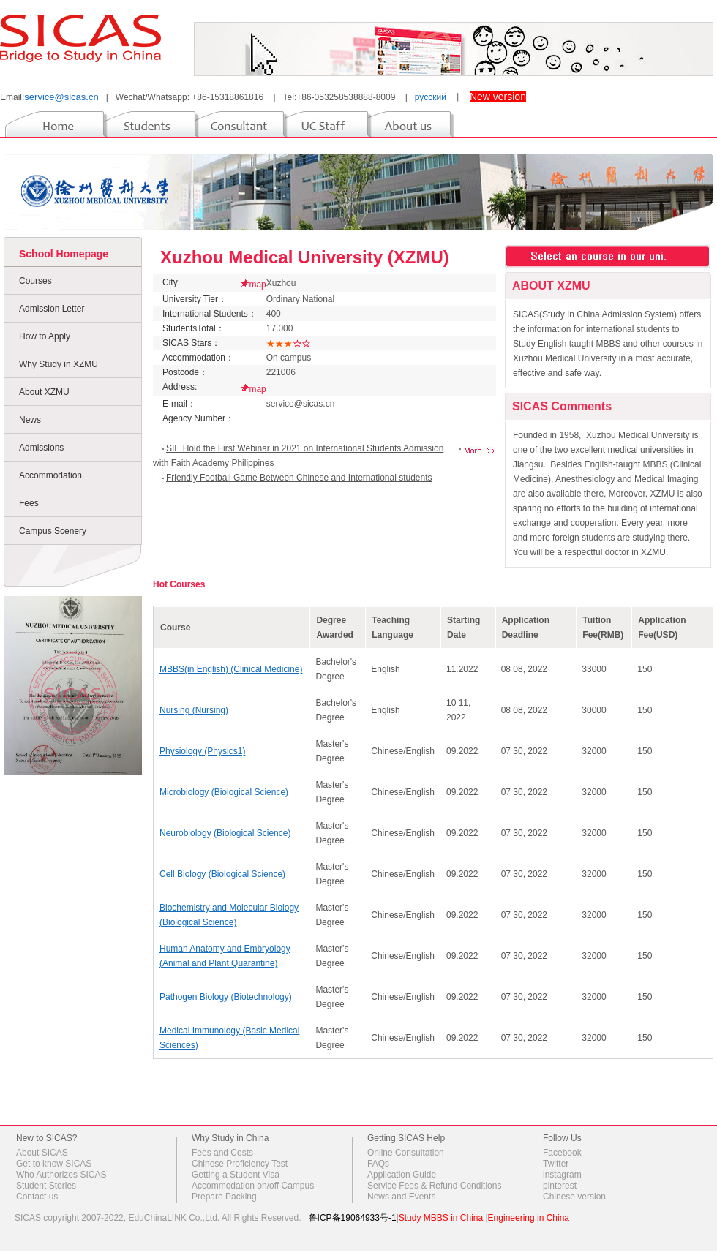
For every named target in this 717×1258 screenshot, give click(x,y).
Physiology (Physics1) (202, 751)
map (257, 284)
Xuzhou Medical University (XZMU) (304, 257)
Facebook (562, 1153)
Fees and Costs (222, 1153)
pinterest (560, 1185)
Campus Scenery (52, 531)
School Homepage (63, 254)
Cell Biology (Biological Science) (222, 874)
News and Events (401, 1196)
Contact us (37, 1196)
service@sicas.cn (61, 96)
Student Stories (46, 1185)
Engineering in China (528, 1218)
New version (498, 96)
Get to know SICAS (53, 1164)
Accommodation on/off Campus (253, 1185)
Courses (35, 281)
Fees (29, 503)
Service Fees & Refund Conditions (434, 1185)
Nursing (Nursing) (193, 710)
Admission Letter (51, 309)
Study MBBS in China (441, 1218)
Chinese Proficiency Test (240, 1164)
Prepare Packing (224, 1196)
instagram (562, 1175)
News (30, 420)
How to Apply (44, 336)
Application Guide (401, 1175)
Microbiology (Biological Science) (223, 792)
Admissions (41, 447)
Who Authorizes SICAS (61, 1175)
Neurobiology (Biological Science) (224, 833)
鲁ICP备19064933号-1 (353, 1218)
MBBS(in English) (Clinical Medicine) (230, 669)
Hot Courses (179, 584)
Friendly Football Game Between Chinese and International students (299, 477)
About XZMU (44, 392)
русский (430, 97)
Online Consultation (405, 1153)
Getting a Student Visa (235, 1175)
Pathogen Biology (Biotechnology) (225, 997)
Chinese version (574, 1196)
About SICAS (42, 1153)
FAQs (378, 1164)
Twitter (555, 1164)
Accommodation (50, 475)
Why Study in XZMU (58, 364)
